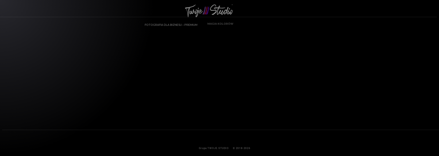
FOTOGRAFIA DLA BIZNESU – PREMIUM (169, 23)
